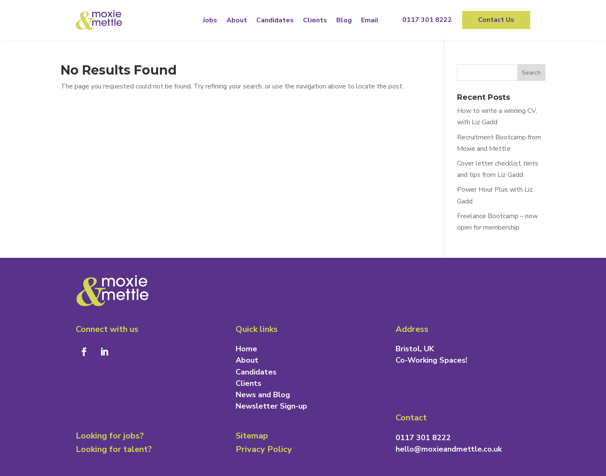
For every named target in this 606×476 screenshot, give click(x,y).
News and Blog (263, 395)
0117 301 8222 (427, 19)
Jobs (210, 20)
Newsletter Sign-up (271, 406)
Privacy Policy (264, 449)
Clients (315, 20)
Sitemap (252, 435)
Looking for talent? (114, 449)
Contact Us (496, 19)
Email (370, 20)
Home (246, 349)
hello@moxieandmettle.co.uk (449, 449)
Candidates (275, 20)
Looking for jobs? (110, 435)
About (236, 20)
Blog (344, 20)
